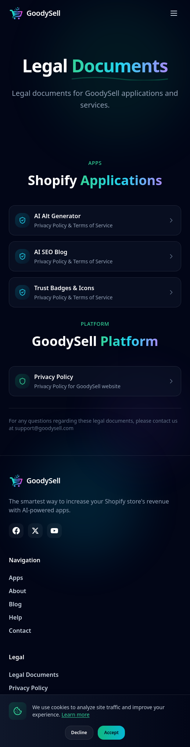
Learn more (75, 714)
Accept (111, 732)
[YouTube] (54, 530)
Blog (15, 604)
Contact (20, 631)
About (17, 591)
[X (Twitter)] (35, 530)
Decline (79, 732)
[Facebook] (16, 530)
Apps (16, 578)
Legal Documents (33, 675)
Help (15, 617)
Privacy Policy (28, 688)
